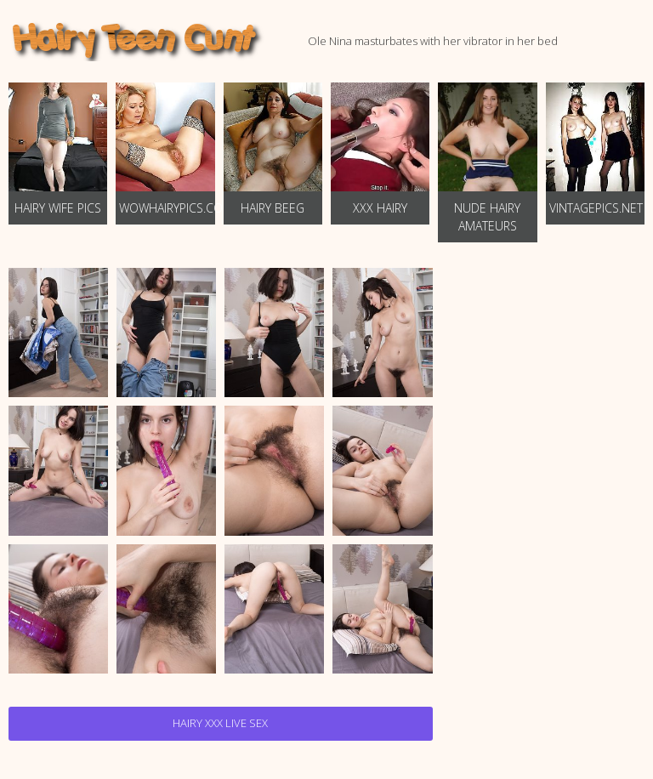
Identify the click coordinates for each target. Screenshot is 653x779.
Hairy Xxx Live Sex (220, 723)
